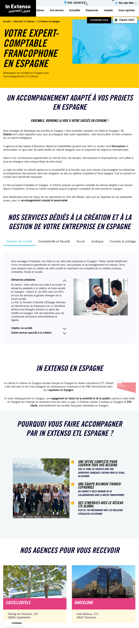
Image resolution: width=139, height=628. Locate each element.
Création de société (19, 241)
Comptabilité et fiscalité (54, 241)
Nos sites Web (126, 3)
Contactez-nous (99, 20)
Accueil (6, 22)
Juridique (97, 241)
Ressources (92, 10)
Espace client (126, 20)
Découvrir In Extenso (24, 22)
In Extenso (38, 10)
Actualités (74, 10)
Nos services (56, 10)
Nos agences (76, 3)
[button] (13, 623)
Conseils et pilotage (123, 241)
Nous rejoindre (127, 10)
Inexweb (108, 10)
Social (80, 241)
